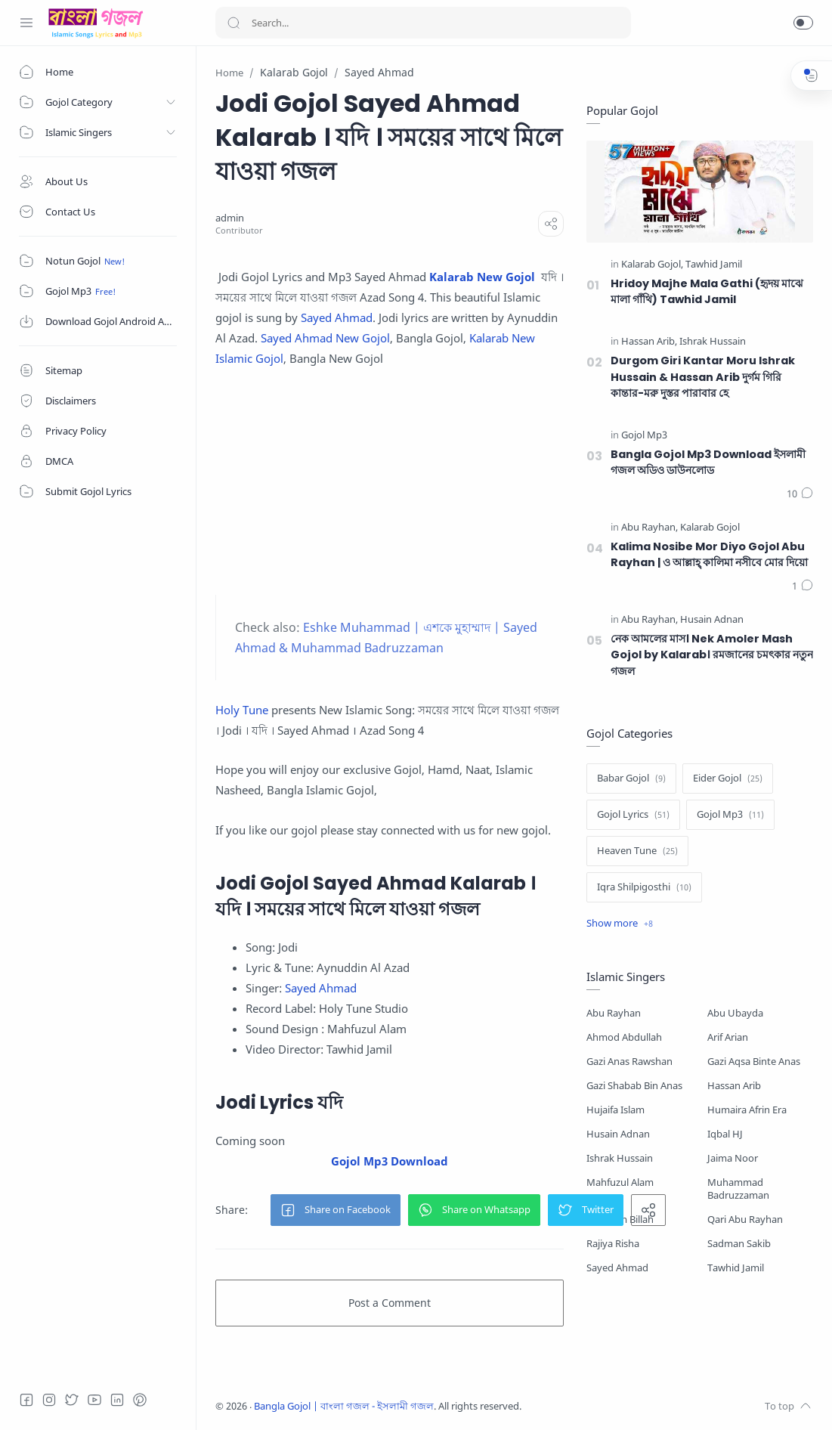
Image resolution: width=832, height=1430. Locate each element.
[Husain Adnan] (712, 620)
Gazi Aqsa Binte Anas (753, 1061)
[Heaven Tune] (637, 851)
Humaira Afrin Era (747, 1109)
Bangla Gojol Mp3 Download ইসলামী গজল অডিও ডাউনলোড (708, 462)
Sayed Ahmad (337, 317)
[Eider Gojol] (727, 778)
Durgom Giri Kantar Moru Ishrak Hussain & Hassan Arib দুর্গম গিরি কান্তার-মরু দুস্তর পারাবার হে (703, 377)
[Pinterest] (139, 1399)
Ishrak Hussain (619, 1158)
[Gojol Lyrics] (633, 815)
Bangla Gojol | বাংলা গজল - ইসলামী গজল (344, 1406)
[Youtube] (94, 1399)
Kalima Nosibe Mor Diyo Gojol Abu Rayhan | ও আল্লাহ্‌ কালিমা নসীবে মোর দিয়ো (709, 555)
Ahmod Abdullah (624, 1037)
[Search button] (233, 23)
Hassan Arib (734, 1085)
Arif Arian (727, 1037)
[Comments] (800, 494)
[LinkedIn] (117, 1399)
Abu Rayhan (613, 1013)
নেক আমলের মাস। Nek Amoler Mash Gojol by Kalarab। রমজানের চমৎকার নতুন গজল (712, 655)
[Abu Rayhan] (649, 528)
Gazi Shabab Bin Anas (634, 1085)
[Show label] (619, 923)
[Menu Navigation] (26, 22)
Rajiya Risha (612, 1243)
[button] (803, 22)
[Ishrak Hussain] (712, 342)
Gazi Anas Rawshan (629, 1061)
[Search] (423, 23)
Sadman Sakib (739, 1243)
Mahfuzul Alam (620, 1182)
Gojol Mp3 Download (389, 1160)
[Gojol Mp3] (644, 436)
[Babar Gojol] (631, 778)
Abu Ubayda (735, 1013)
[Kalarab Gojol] (652, 265)
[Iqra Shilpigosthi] (644, 887)
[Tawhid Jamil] (713, 265)
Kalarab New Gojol (482, 276)
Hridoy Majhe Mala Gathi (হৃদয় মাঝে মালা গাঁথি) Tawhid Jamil (707, 292)
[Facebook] (26, 1399)
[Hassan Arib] (649, 342)
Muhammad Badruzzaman (738, 1189)
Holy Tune (241, 709)
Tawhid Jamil (735, 1267)
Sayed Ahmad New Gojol (325, 337)
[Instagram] (49, 1399)
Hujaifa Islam (615, 1109)
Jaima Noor (732, 1158)
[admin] (229, 218)
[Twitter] (71, 1399)
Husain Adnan (618, 1134)
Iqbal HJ (725, 1134)
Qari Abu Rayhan (745, 1219)
